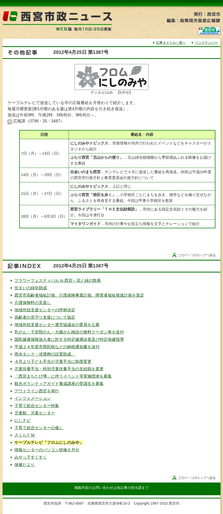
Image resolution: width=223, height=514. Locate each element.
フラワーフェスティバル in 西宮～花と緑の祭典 (57, 280)
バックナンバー (206, 42)
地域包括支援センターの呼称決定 (44, 310)
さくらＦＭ (24, 435)
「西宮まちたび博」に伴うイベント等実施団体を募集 (63, 376)
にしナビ (22, 420)
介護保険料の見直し (32, 302)
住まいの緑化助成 (30, 288)
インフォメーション (32, 398)
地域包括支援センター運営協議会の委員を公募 (57, 325)
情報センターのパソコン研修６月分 (46, 450)
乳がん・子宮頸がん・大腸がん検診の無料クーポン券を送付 (69, 332)
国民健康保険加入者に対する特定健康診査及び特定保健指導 (69, 339)
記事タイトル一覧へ (171, 42)
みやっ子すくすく (30, 457)
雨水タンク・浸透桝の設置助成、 (44, 354)
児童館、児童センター (34, 413)
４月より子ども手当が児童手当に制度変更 (52, 361)
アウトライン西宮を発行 (36, 391)
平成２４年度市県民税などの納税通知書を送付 (57, 347)
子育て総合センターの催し (38, 428)
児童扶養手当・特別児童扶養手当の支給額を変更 (59, 369)
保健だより (24, 464)
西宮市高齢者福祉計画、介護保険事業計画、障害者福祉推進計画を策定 (79, 295)
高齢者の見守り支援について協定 (44, 317)
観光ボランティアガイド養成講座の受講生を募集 (59, 383)
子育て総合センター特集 (36, 406)
